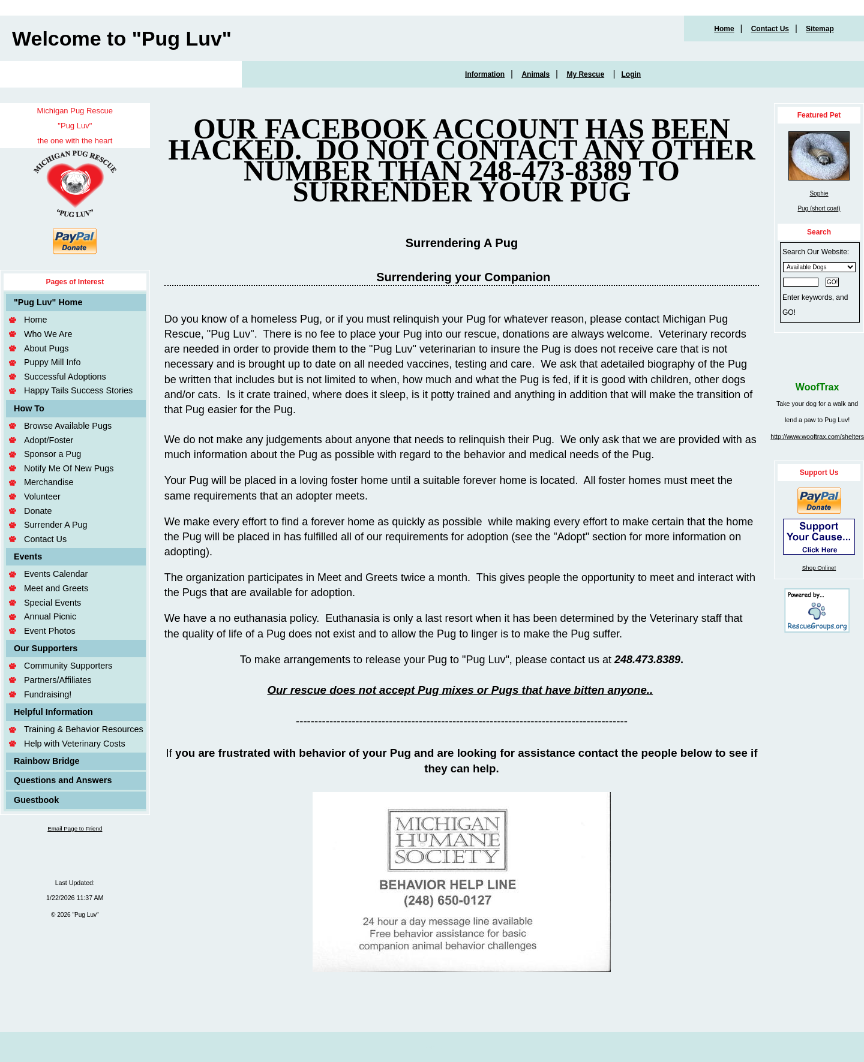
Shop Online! (819, 567)
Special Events (52, 602)
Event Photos (50, 631)
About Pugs (46, 348)
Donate (38, 511)
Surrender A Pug (56, 525)
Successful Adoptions (65, 376)
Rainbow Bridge (47, 761)
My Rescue (585, 74)
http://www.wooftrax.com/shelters (817, 436)
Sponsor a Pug (52, 454)
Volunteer (42, 496)
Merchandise (48, 482)
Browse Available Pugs (68, 426)
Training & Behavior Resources (83, 729)
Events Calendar (56, 574)
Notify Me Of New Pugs (69, 468)
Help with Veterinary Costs (74, 743)
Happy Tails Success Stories (78, 390)
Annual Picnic (50, 616)
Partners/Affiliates (58, 680)
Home (724, 29)
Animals (535, 74)
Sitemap (820, 29)
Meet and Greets (56, 588)
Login (631, 74)
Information (485, 74)
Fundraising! (47, 694)
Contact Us (770, 29)
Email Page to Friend (74, 828)
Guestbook (36, 800)
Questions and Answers (63, 780)
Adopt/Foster (48, 440)
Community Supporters (68, 665)
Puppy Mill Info (52, 362)
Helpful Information (53, 712)
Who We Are (48, 334)
